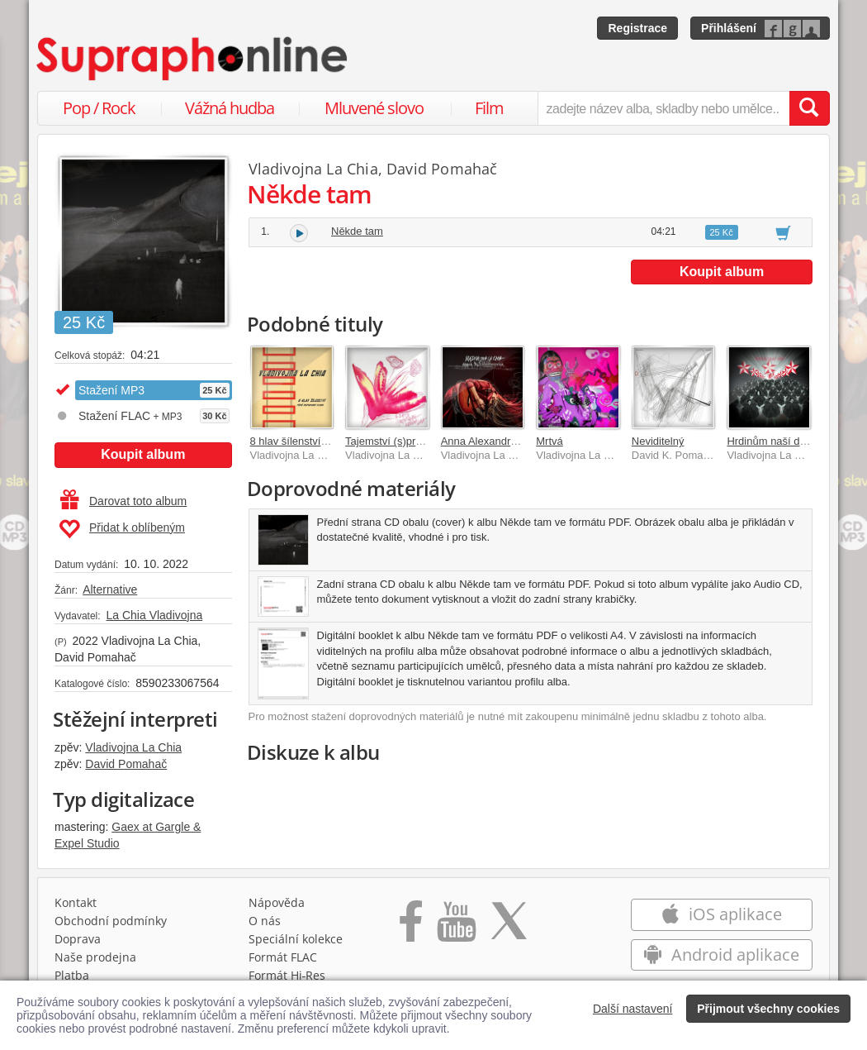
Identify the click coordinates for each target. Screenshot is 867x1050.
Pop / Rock (99, 108)
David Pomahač (126, 764)
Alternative (110, 589)
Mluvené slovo (374, 108)
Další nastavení (633, 1008)
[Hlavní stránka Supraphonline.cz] (193, 58)
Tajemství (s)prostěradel (402, 441)
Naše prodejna (95, 957)
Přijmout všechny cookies (768, 1008)
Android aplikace (721, 954)
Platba (71, 975)
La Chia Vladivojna (154, 615)
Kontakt (75, 902)
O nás (265, 920)
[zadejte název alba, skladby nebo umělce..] (663, 108)
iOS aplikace (721, 914)
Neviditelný (658, 441)
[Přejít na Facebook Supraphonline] (411, 927)
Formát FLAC (283, 957)
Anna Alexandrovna (487, 441)
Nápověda (277, 902)
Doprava (77, 939)
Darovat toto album (123, 501)
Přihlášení (728, 28)
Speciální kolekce (296, 939)
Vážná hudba (229, 108)
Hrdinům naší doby (772, 441)
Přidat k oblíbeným (122, 529)
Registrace (637, 28)
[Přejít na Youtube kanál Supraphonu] (455, 927)
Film (489, 108)
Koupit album (143, 454)
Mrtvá (549, 441)
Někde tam (357, 231)
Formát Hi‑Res (287, 975)
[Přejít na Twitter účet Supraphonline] (508, 927)
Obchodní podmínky (110, 920)
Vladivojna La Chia (133, 747)
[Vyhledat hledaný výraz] (809, 108)
